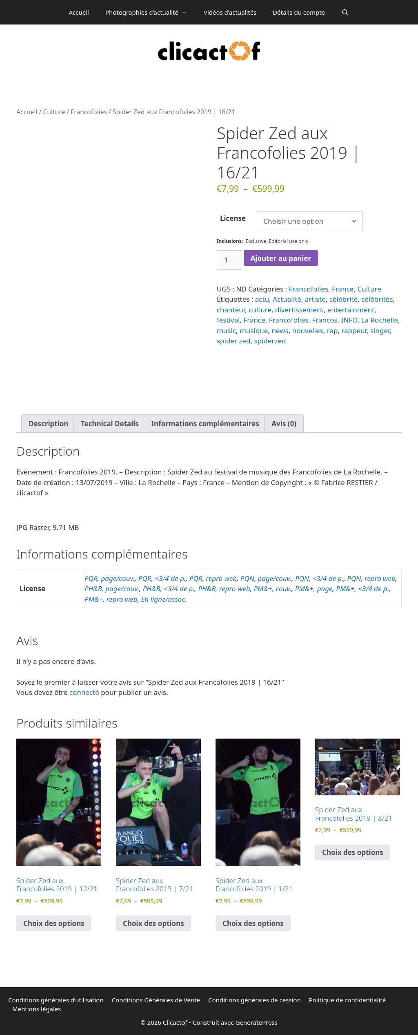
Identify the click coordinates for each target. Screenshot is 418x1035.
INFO (349, 320)
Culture (54, 111)
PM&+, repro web (111, 599)
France (343, 289)
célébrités (377, 299)
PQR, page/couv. (109, 578)
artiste (315, 299)
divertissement (299, 309)
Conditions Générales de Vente (156, 1000)
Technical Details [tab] (110, 423)
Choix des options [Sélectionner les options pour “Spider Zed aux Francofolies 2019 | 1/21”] (253, 923)
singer (379, 330)
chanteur (231, 309)
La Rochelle (379, 320)
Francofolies (89, 111)
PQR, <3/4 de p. (162, 578)
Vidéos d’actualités (230, 12)
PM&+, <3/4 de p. (362, 588)
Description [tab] (48, 423)
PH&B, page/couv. (111, 588)
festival (228, 320)
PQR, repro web (213, 578)
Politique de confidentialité (347, 1000)
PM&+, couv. (272, 588)
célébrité (343, 299)
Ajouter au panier (281, 258)
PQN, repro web (371, 578)
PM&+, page (314, 588)
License (233, 218)
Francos (324, 320)
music (226, 330)
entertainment (351, 309)
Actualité (287, 299)
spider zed (234, 340)
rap (332, 330)
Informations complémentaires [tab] (205, 423)
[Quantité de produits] (229, 260)
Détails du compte (299, 12)
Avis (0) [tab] (283, 423)
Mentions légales (36, 1009)
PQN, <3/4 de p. (319, 578)
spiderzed (270, 340)
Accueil (79, 12)
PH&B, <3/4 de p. (169, 588)
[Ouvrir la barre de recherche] (345, 12)
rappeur (354, 330)
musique (254, 330)
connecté (84, 692)
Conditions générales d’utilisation (56, 1000)
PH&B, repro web (224, 588)
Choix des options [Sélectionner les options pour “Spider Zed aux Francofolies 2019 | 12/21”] (53, 923)
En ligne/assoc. (164, 599)
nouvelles (307, 330)
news (279, 330)
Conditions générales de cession (254, 1000)
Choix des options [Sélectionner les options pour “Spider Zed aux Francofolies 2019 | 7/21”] (153, 923)
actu (262, 299)
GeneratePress (257, 1022)
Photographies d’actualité (150, 12)
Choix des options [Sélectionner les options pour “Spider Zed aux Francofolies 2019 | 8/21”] (352, 852)
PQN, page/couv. (265, 578)
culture (260, 309)
